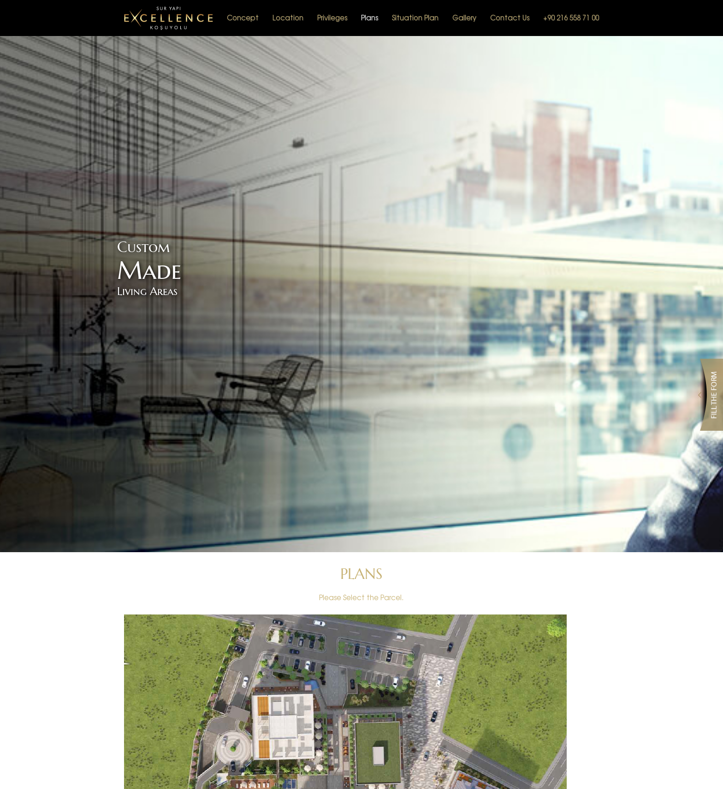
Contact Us (509, 17)
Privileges (332, 17)
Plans (369, 17)
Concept (243, 17)
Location (288, 17)
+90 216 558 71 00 (571, 17)
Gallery (464, 17)
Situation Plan (415, 17)
